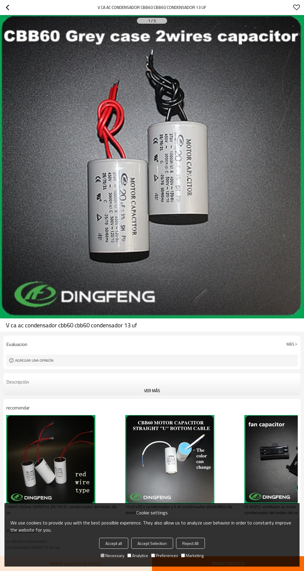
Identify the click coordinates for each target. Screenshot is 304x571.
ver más (152, 390)
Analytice (137, 555)
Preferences (164, 555)
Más (290, 344)
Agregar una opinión (34, 360)
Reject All (190, 543)
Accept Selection (152, 543)
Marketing (192, 555)
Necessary (112, 555)
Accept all (113, 543)
